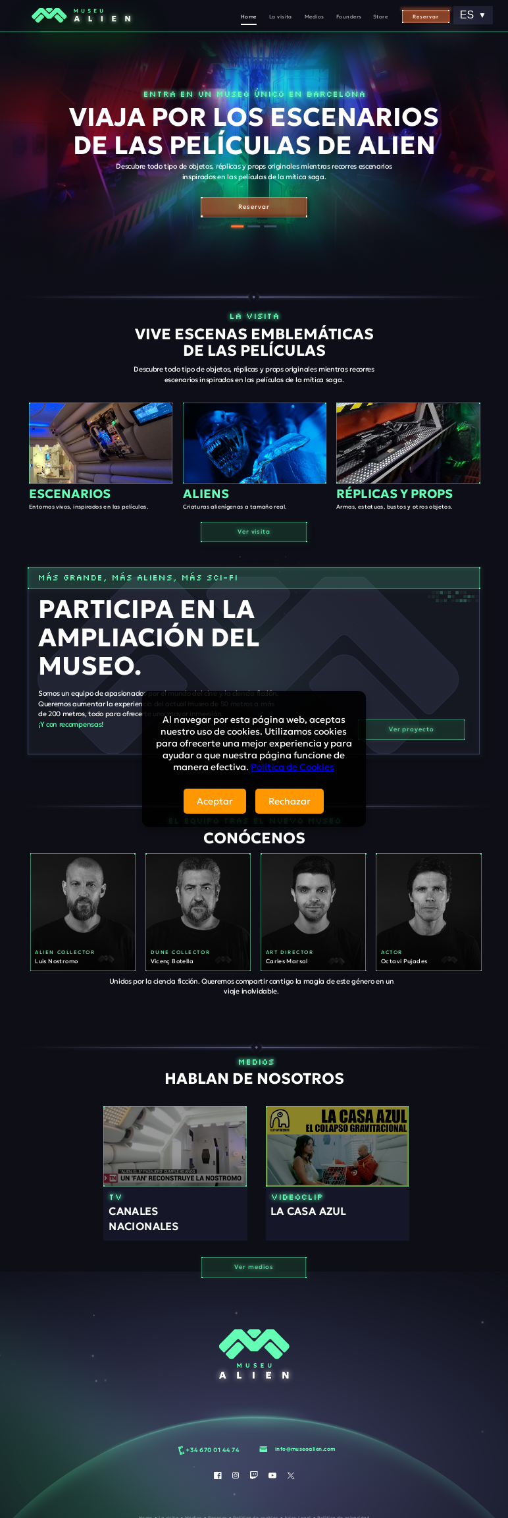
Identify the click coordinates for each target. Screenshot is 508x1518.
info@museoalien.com (305, 1449)
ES (473, 14)
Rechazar (289, 801)
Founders (349, 16)
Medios (314, 16)
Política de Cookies (293, 767)
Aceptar (215, 801)
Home (249, 16)
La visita (280, 16)
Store (380, 16)
